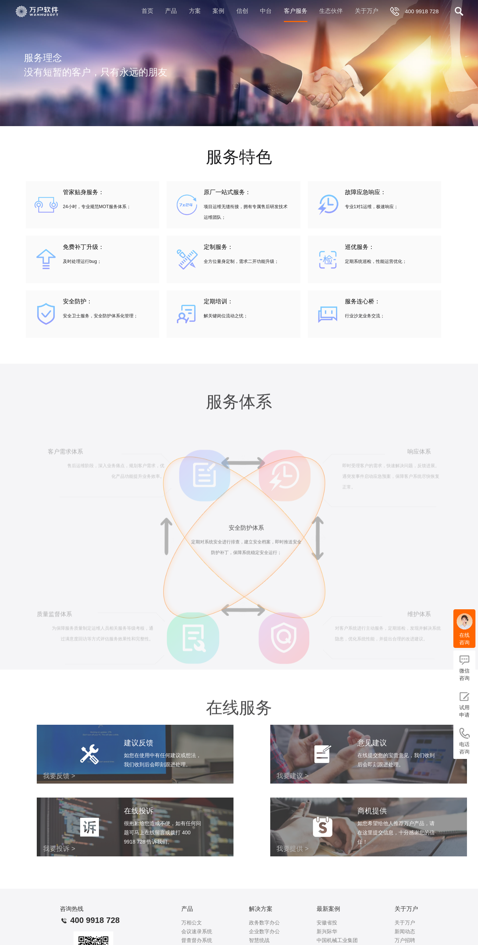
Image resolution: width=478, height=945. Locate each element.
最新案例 (328, 909)
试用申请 (464, 704)
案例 (218, 11)
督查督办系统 (196, 940)
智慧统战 (259, 940)
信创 (242, 11)
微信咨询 (464, 667)
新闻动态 (405, 931)
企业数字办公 (264, 931)
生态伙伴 (331, 11)
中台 (266, 11)
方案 (195, 11)
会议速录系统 (196, 931)
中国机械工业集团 (337, 940)
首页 (147, 11)
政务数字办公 (264, 923)
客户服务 (295, 11)
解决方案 (260, 909)
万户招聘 (405, 940)
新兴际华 (327, 931)
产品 (171, 11)
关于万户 (366, 11)
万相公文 (191, 923)
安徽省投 (327, 923)
